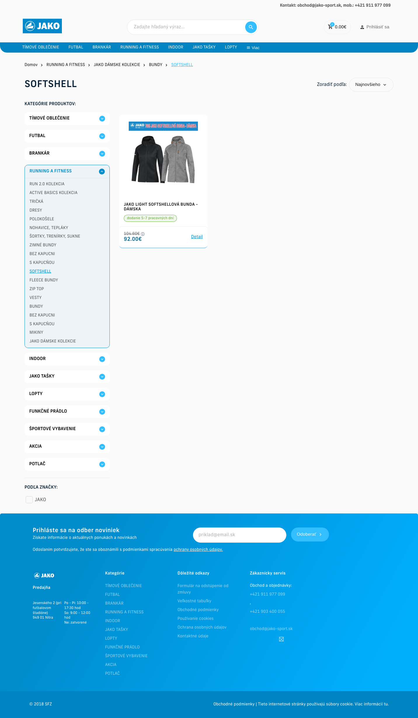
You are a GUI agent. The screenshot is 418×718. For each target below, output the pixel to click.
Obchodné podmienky (198, 610)
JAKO (40, 500)
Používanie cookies (195, 619)
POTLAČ (112, 674)
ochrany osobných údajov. (198, 550)
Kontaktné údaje (192, 636)
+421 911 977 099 (267, 594)
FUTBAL (112, 595)
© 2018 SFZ (40, 704)
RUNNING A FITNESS (124, 612)
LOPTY (111, 638)
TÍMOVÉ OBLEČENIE (123, 586)
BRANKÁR (114, 603)
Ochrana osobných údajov (202, 627)
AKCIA (110, 665)
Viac (349, 47)
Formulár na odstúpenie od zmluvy (203, 589)
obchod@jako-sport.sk (271, 629)
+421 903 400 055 (267, 612)
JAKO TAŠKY (116, 630)
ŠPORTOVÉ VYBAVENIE (126, 656)
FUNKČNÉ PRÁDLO (122, 647)
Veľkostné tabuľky (194, 601)
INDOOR (112, 621)
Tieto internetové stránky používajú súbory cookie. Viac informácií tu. (323, 704)
